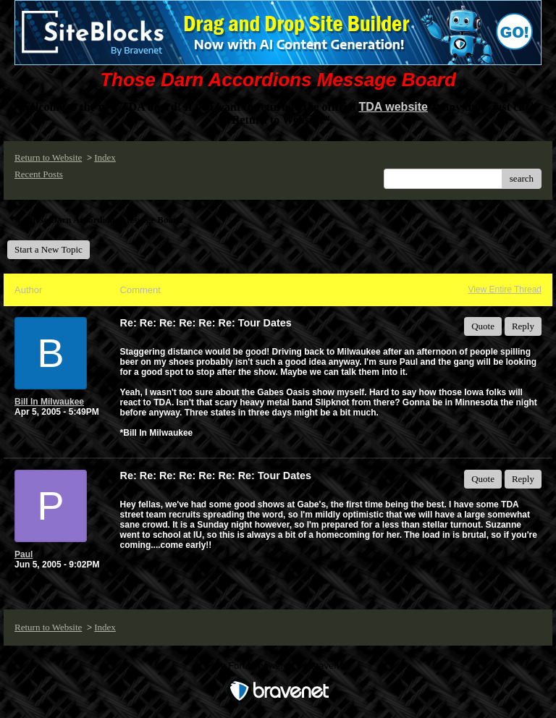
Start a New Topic (48, 249)
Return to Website (48, 157)
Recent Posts (38, 174)
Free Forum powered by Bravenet (278, 665)
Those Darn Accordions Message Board (94, 219)
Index (105, 157)
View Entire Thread (505, 289)
